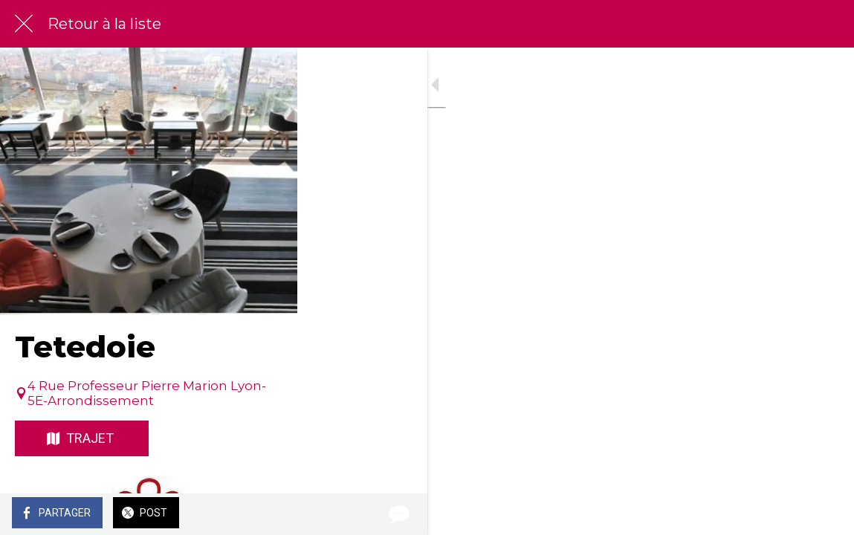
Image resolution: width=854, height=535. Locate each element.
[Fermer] (24, 24)
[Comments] (824, 514)
